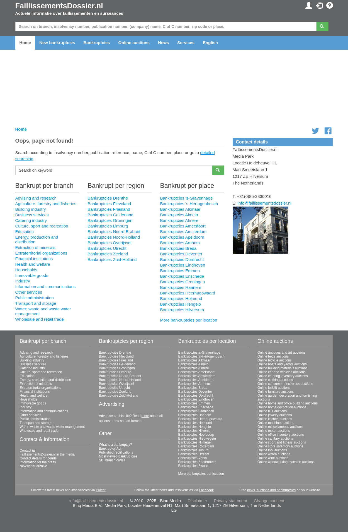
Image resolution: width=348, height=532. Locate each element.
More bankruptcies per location (188, 320)
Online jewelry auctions (274, 415)
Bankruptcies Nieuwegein (197, 438)
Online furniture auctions (275, 392)
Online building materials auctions (282, 368)
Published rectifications (116, 452)
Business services (32, 214)
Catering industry (31, 220)
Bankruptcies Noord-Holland (113, 237)
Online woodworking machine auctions (286, 462)
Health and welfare (32, 264)
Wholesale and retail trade (39, 319)
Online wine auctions (272, 458)
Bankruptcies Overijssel (109, 242)
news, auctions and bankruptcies (271, 490)
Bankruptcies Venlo (192, 458)
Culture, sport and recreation (41, 226)
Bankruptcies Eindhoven (182, 265)
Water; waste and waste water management (52, 427)
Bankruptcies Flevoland (109, 203)
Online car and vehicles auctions (281, 372)
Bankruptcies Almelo (179, 214)
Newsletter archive (33, 466)
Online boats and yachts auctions (282, 364)
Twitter (100, 490)
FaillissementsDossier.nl (59, 6)
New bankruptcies (57, 42)
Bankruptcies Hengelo (180, 304)
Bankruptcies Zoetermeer (197, 462)
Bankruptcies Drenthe (107, 198)
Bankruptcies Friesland (108, 209)
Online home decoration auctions (281, 407)
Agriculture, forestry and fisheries (45, 203)
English (210, 42)
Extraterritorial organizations (41, 253)
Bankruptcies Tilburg (193, 450)
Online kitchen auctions (274, 419)
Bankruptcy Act (110, 448)
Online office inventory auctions (280, 435)
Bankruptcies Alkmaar (180, 209)
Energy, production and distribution (45, 380)
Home (25, 42)
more (145, 416)
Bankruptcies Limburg (107, 226)
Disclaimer (197, 500)
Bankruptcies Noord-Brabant (113, 231)
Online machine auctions (275, 423)
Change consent (269, 500)
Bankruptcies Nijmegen (195, 442)
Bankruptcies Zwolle (193, 466)
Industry (22, 281)
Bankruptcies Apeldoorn (182, 237)
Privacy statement (230, 500)
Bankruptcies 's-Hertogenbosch (189, 203)
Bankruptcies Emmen (180, 270)
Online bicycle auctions (274, 360)
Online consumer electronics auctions (285, 384)
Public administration (34, 297)
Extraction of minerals (35, 247)
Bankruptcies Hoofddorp (196, 435)
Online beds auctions (273, 356)
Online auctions (134, 42)
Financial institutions (34, 258)
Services (185, 42)
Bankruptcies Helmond (181, 298)
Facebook (206, 490)
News (163, 42)
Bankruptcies (97, 42)
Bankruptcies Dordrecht (182, 259)
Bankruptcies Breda (178, 248)
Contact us (28, 450)
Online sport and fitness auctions (281, 442)
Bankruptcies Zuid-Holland (112, 259)
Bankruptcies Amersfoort (182, 226)
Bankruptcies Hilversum (182, 309)
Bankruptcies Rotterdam (196, 446)
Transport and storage (35, 303)
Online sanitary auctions (275, 438)
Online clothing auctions (275, 380)
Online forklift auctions (273, 388)
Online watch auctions (273, 454)
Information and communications (45, 286)
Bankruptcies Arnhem (180, 242)
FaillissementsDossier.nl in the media (47, 454)
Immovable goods (31, 275)
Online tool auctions (272, 450)
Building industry (30, 209)
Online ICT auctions (272, 411)
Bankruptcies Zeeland (107, 253)
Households (26, 269)
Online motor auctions (273, 431)
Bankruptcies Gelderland (110, 214)
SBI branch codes (112, 460)
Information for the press (38, 462)
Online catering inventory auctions (282, 376)
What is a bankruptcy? (115, 445)
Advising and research (36, 198)
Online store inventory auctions (280, 446)
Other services (28, 292)
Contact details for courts (38, 458)
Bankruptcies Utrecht (106, 248)
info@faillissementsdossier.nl (264, 203)
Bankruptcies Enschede (182, 276)
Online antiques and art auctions (281, 352)
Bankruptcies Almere (179, 220)
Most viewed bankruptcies (118, 456)
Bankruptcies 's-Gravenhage (186, 198)
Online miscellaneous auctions (280, 427)
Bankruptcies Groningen (109, 220)
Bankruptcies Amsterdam (183, 231)
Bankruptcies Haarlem (180, 287)
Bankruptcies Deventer (181, 253)
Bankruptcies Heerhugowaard (187, 293)
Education (24, 231)
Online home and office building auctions (287, 403)
